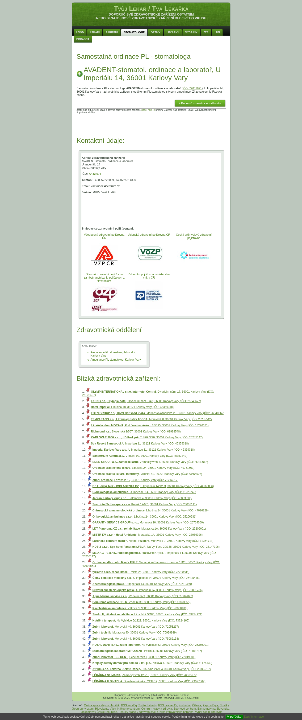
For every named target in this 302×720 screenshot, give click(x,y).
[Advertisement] (151, 124)
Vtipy (113, 708)
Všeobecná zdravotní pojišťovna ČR (104, 236)
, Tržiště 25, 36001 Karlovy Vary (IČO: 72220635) (140, 572)
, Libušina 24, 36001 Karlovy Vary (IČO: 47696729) (150, 510)
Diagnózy (119, 695)
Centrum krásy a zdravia (156, 708)
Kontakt (184, 695)
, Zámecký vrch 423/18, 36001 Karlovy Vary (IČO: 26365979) (144, 675)
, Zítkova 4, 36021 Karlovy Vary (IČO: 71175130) (152, 663)
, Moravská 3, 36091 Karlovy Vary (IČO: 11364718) (153, 541)
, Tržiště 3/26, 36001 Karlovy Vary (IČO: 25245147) (147, 437)
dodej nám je (148, 110)
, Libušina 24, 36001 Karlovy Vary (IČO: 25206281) (144, 516)
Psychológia (210, 705)
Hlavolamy (101, 708)
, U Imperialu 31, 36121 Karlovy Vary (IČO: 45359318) (143, 449)
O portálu (172, 695)
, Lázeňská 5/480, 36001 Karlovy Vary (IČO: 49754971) (147, 614)
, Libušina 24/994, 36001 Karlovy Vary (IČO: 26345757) (151, 669)
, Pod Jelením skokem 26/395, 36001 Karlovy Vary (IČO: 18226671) (150, 425)
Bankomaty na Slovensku (213, 708)
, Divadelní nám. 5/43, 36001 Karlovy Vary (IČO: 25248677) (146, 401)
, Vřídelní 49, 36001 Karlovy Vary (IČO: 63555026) (147, 474)
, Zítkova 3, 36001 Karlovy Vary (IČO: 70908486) (140, 608)
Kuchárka (185, 705)
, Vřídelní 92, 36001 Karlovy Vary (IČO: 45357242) (139, 455)
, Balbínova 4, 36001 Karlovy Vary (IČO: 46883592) (142, 498)
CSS (190, 697)
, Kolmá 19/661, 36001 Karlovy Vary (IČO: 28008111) (144, 504)
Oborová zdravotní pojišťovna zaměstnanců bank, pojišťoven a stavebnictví (104, 278)
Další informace (254, 716)
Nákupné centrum (128, 708)
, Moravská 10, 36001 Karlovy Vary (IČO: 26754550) (148, 522)
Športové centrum (184, 708)
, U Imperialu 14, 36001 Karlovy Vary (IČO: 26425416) (146, 578)
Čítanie (196, 705)
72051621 (94, 174)
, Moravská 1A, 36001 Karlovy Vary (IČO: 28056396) (147, 534)
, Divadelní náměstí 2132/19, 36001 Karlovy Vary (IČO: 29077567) (149, 681)
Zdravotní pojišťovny (139, 695)
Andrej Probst (142, 697)
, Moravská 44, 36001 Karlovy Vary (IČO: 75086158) (135, 638)
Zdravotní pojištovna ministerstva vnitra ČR (149, 276)
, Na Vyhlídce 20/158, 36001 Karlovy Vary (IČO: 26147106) (156, 546)
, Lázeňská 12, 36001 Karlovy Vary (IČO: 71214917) (135, 480)
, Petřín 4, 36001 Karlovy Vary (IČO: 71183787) (147, 651)
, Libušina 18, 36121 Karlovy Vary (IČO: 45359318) (132, 407)
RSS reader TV (167, 705)
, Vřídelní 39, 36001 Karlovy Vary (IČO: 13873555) (141, 602)
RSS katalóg (129, 705)
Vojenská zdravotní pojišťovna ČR (149, 234)
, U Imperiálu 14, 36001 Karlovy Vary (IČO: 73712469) (142, 584)
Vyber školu (202, 712)
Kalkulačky (158, 695)
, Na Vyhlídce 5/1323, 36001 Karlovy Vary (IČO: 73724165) (140, 620)
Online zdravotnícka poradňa (175, 712)
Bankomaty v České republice (98, 712)
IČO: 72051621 (192, 88)
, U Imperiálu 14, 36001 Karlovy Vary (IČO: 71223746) (144, 492)
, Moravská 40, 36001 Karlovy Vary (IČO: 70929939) (134, 632)
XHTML (179, 697)
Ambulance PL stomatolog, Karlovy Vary (116, 359)
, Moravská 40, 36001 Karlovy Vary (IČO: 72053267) (135, 626)
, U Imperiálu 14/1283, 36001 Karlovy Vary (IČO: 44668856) (153, 486)
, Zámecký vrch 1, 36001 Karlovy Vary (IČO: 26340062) (150, 462)
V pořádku (234, 716)
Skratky (224, 705)
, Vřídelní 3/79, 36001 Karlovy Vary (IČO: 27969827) (142, 596)
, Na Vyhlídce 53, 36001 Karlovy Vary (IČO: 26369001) (150, 644)
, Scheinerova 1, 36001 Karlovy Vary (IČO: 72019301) (143, 657)
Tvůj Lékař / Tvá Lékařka (151, 8)
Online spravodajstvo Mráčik (102, 705)
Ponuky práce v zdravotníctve (136, 712)
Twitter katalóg (147, 705)
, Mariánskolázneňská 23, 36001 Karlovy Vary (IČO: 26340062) (157, 413)
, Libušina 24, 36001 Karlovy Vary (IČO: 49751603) (143, 467)
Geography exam (82, 708)
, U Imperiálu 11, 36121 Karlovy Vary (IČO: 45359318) (140, 443)
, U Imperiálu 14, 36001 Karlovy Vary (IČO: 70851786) (147, 590)
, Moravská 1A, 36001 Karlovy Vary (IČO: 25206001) (149, 528)
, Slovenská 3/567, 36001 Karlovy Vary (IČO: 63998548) (136, 431)
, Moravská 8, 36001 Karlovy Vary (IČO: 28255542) (151, 419)
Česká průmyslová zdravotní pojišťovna (194, 236)
